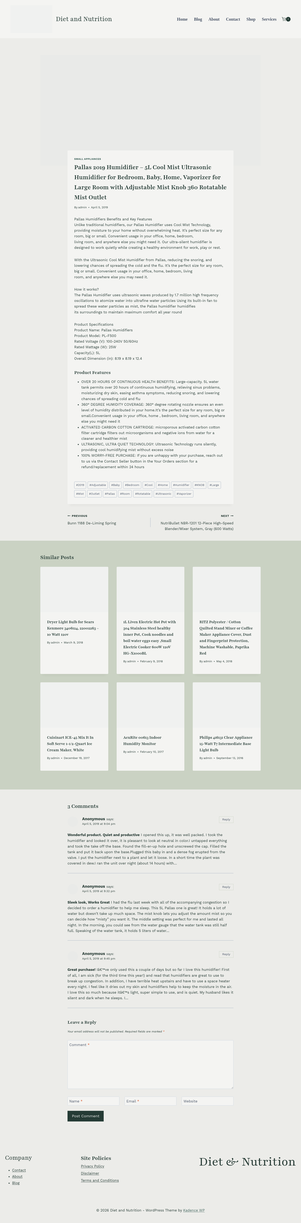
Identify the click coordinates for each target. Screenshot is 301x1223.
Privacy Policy (92, 1166)
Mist (80, 493)
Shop (250, 19)
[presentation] (74, 589)
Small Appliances (87, 159)
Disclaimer (90, 1173)
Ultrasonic (163, 493)
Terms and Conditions (100, 1180)
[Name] (93, 1101)
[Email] (150, 1101)
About (213, 19)
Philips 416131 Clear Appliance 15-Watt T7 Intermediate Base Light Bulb (226, 744)
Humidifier (181, 485)
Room (125, 493)
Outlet (94, 493)
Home (182, 19)
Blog (198, 19)
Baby (115, 485)
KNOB (199, 485)
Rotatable (142, 493)
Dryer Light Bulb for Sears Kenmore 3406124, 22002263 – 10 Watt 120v (73, 628)
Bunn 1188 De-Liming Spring (107, 519)
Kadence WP (194, 1210)
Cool (149, 485)
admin (82, 207)
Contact (233, 19)
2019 (80, 485)
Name (76, 1101)
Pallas (110, 493)
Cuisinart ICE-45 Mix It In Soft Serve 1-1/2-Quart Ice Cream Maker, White (70, 744)
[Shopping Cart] (286, 19)
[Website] (207, 1101)
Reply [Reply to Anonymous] (226, 819)
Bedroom (132, 485)
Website (191, 1101)
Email (132, 1101)
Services (269, 19)
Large (214, 485)
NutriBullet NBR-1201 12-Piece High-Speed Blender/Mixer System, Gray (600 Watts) (193, 522)
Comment (79, 1045)
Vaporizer (184, 493)
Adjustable (97, 485)
